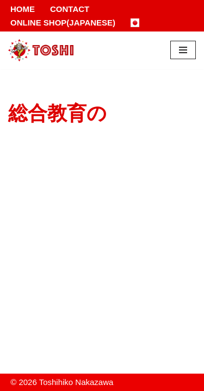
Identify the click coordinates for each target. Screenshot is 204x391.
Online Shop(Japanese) (62, 22)
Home (22, 9)
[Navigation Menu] (183, 50)
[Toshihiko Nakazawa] (40, 50)
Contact (69, 9)
